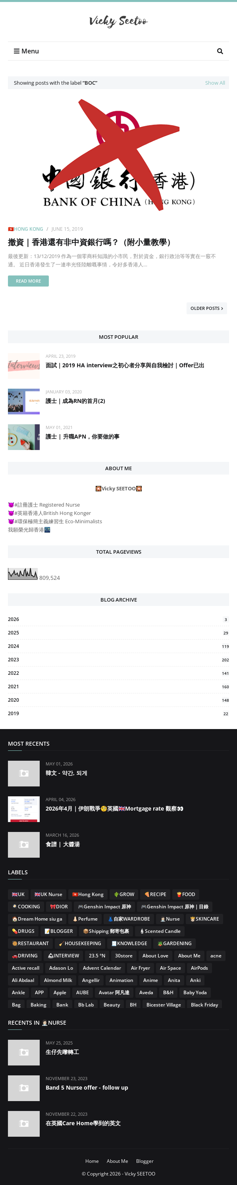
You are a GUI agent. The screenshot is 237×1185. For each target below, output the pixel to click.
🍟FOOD (185, 894)
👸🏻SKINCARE (204, 918)
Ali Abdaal (23, 980)
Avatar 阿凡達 (114, 992)
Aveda (146, 992)
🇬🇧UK (18, 894)
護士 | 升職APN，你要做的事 (82, 436)
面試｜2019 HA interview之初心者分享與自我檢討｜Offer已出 (125, 365)
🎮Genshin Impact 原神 (104, 906)
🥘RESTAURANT (30, 943)
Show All (215, 82)
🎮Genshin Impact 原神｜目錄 (174, 906)
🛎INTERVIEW (63, 955)
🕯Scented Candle (160, 931)
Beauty (112, 1004)
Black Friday (204, 1004)
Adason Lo (61, 968)
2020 (118, 700)
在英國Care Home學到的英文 (83, 1123)
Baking (38, 1004)
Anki (195, 980)
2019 (118, 713)
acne (216, 955)
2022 (118, 673)
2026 (118, 619)
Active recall (25, 968)
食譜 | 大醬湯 (63, 844)
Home (92, 1161)
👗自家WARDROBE (129, 918)
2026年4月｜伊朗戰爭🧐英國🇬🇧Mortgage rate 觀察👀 (114, 808)
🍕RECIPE (155, 894)
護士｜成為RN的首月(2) (75, 400)
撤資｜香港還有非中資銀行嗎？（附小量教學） (91, 242)
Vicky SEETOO (140, 1173)
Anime (150, 980)
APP (39, 992)
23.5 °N (97, 955)
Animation (121, 980)
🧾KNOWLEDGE (129, 943)
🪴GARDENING (174, 943)
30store (124, 955)
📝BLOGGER (58, 931)
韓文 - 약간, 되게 (66, 773)
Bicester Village (163, 1004)
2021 (118, 686)
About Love (155, 955)
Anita (174, 980)
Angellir (91, 980)
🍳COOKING (26, 906)
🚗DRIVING (25, 955)
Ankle (18, 992)
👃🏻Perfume (85, 918)
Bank (62, 1004)
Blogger (145, 1161)
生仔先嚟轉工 (62, 1052)
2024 (118, 646)
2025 (118, 632)
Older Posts (205, 308)
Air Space (170, 968)
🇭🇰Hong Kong (25, 229)
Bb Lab (86, 1004)
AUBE (82, 992)
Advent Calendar (102, 968)
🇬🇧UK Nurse (48, 894)
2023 (118, 659)
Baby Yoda (195, 992)
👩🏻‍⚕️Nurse (170, 918)
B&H (168, 992)
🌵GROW (124, 894)
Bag (16, 1004)
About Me (189, 955)
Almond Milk (58, 980)
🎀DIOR (59, 906)
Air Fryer (140, 968)
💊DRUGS (23, 931)
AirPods (199, 968)
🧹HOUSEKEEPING (80, 943)
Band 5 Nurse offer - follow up (87, 1087)
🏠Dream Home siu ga (37, 918)
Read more (28, 281)
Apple (60, 992)
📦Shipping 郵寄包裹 (106, 931)
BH (133, 1004)
